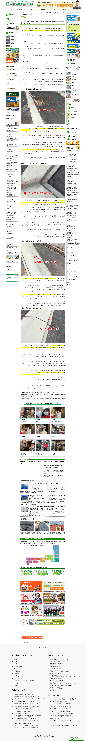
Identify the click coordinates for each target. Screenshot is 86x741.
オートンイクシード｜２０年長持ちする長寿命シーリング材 (61, 716)
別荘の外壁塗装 (53, 690)
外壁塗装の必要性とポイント (55, 673)
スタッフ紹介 (16, 676)
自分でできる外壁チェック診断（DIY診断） (22, 711)
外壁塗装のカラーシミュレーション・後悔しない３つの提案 (25, 701)
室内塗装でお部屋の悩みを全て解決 (57, 680)
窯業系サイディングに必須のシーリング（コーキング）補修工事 (62, 683)
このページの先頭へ (24, 642)
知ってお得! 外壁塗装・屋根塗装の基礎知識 (22, 708)
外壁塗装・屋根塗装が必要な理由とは (21, 710)
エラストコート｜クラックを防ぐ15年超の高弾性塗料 (60, 711)
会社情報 (15, 675)
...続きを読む (33, 492)
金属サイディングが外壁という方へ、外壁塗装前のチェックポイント (63, 725)
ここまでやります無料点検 (55, 661)
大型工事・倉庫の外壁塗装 (55, 687)
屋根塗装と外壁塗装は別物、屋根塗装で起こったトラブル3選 (26, 720)
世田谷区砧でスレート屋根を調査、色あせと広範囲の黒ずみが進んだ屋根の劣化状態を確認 (57, 528)
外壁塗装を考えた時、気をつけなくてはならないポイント (25, 718)
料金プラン (54, 9)
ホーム (10, 9)
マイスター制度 (17, 670)
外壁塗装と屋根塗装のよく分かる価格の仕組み (59, 659)
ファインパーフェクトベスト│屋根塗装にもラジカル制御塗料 (62, 699)
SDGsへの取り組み (17, 678)
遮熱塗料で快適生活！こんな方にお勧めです (58, 708)
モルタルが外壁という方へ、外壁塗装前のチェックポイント (61, 720)
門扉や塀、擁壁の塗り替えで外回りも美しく (58, 678)
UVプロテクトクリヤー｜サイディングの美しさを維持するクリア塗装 (63, 713)
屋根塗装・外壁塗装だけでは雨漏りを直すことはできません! (26, 706)
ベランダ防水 (42, 398)
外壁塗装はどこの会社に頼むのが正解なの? (22, 723)
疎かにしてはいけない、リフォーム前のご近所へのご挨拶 (25, 704)
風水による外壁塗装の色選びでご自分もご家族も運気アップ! (26, 703)
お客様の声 (16, 663)
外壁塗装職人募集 (17, 681)
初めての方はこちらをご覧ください (57, 658)
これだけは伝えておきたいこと (20, 664)
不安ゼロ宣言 (16, 673)
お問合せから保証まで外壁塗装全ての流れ (58, 663)
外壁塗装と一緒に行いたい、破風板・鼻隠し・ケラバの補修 (61, 685)
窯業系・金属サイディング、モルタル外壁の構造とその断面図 (26, 727)
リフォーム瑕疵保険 (18, 666)
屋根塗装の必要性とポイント (55, 675)
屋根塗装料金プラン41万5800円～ (56, 668)
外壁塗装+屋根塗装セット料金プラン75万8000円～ (60, 670)
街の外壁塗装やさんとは (21, 9)
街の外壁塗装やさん (43, 736)
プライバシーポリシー (18, 683)
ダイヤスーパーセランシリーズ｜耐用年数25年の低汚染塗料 (61, 706)
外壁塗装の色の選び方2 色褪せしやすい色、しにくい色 (25, 694)
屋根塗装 (28, 398)
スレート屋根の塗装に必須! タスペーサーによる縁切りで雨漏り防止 (27, 722)
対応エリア (64, 9)
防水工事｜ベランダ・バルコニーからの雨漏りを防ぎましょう (62, 681)
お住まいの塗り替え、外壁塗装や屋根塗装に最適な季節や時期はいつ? (27, 715)
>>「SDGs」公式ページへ (11, 280)
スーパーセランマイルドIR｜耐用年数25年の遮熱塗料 (60, 703)
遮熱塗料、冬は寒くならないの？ (56, 718)
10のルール (16, 668)
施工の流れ (32, 9)
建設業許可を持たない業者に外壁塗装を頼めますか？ (24, 680)
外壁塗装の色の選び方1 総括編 (20, 692)
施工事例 (43, 9)
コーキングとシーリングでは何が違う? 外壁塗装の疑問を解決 (26, 725)
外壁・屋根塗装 (34, 398)
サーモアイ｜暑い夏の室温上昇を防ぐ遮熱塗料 (59, 701)
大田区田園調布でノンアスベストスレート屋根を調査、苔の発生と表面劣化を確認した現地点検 (42, 528)
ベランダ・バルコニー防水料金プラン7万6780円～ (60, 671)
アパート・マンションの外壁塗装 (56, 688)
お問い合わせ (75, 9)
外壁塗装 (23, 398)
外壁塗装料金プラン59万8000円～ (56, 666)
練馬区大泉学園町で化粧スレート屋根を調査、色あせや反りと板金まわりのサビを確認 (27, 528)
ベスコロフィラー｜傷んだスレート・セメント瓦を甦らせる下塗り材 (63, 704)
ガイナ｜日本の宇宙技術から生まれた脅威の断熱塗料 (60, 715)
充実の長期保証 (17, 671)
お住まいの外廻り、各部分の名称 (20, 713)
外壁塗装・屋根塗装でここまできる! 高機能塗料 (23, 716)
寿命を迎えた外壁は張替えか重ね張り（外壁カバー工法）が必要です (63, 676)
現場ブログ (16, 661)
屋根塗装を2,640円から (39, 386)
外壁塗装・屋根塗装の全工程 (55, 664)
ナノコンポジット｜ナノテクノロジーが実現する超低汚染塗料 (62, 710)
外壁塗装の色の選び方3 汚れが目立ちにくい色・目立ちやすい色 (26, 696)
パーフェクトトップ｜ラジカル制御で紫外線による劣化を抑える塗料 (63, 698)
